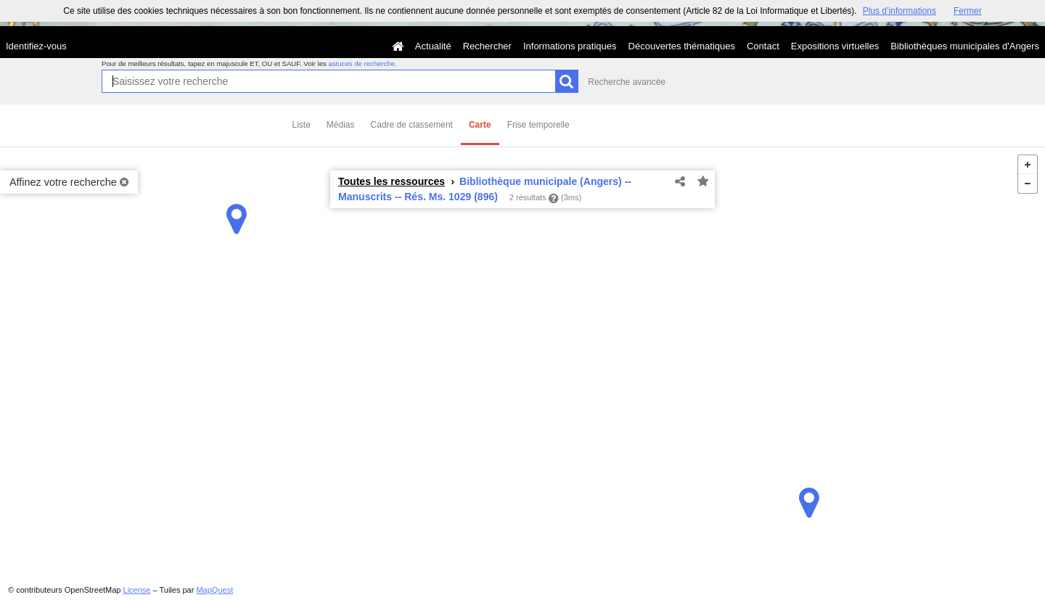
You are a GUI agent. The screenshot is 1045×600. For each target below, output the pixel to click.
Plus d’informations (899, 11)
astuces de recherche (361, 63)
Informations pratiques (570, 46)
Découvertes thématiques (681, 46)
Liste (301, 125)
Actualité (433, 46)
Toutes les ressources (391, 181)
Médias (341, 125)
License (137, 589)
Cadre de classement (412, 125)
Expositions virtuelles (835, 46)
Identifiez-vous (36, 46)
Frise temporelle (538, 125)
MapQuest (214, 589)
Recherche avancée (626, 82)
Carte (480, 125)
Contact (763, 46)
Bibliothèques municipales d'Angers (964, 46)
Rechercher (487, 46)
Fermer (968, 11)
